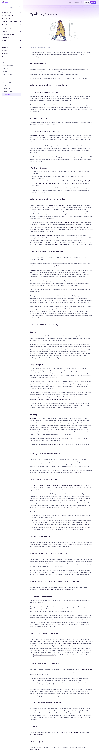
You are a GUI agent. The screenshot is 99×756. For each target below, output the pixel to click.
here (64, 427)
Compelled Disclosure (58, 266)
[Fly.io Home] (3, 2)
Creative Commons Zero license (68, 732)
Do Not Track (34, 418)
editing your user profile (47, 590)
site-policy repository (36, 735)
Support (76, 2)
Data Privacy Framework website (43, 655)
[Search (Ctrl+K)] (11, 7)
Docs (31, 12)
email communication (78, 183)
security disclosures (75, 472)
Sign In (87, 2)
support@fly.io (75, 544)
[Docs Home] (6, 2)
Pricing (70, 2)
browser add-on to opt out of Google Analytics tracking (52, 399)
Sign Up (93, 2)
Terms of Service (73, 227)
